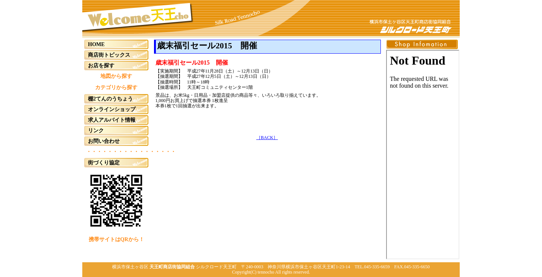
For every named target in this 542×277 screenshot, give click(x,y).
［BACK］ (267, 137)
